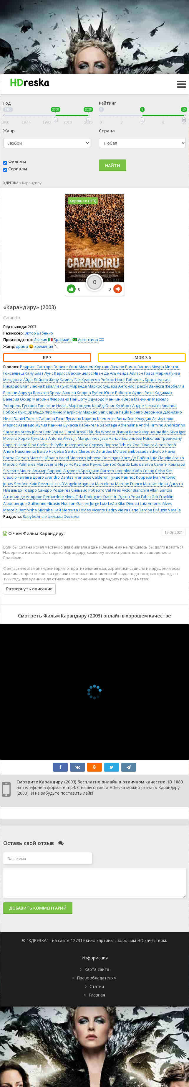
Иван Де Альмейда (111, 373)
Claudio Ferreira (17, 477)
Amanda (169, 405)
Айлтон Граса (142, 373)
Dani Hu (110, 496)
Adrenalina (128, 425)
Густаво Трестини (38, 405)
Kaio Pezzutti (41, 483)
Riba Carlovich (41, 444)
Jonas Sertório (16, 483)
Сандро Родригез (54, 490)
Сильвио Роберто (88, 490)
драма (22, 346)
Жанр (9, 131)
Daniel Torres (26, 418)
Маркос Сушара (102, 386)
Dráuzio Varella (167, 510)
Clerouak (87, 451)
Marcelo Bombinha (20, 510)
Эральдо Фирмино (44, 412)
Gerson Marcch (29, 457)
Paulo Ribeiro (131, 412)
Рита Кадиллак (159, 392)
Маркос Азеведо (18, 425)
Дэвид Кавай (128, 431)
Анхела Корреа (76, 392)
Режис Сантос (103, 464)
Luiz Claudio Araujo (167, 457)
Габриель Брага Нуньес (148, 379)
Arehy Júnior (31, 431)
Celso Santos (66, 451)
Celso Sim (164, 470)
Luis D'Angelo (65, 483)
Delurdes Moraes (111, 451)
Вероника (153, 412)
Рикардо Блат (16, 386)
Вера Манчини (137, 399)
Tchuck (125, 444)
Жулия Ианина (48, 425)
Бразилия (63, 339)
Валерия (11, 399)
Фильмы (17, 161)
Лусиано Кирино (80, 418)
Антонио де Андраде (22, 496)
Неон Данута (170, 483)
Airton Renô (165, 444)
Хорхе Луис (28, 438)
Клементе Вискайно (116, 418)
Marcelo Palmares (19, 464)
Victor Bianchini (135, 490)
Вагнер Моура (150, 366)
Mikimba (45, 510)
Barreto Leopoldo (116, 470)
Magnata (86, 483)
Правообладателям (97, 978)
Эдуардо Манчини (105, 399)
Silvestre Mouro (17, 470)
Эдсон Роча (129, 496)
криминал (43, 346)
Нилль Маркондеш (73, 405)
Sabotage (108, 425)
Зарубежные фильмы (43, 516)
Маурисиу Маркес (80, 412)
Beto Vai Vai (53, 431)
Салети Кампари (169, 464)
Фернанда (151, 431)
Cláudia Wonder (101, 431)
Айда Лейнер (35, 379)
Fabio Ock (149, 496)
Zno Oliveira (143, 444)
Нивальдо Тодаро (20, 490)
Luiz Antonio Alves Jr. (58, 438)
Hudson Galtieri (75, 503)
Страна (107, 131)
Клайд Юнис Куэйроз (111, 405)
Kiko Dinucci (128, 503)
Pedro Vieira (117, 510)
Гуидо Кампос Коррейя (131, 477)
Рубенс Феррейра (71, 444)
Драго (38, 477)
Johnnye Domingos (103, 457)
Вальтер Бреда (47, 392)
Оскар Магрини (34, 399)
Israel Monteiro (72, 457)
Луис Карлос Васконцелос (68, 373)
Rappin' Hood (15, 444)
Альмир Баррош (47, 470)
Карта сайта (96, 969)
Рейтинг (107, 103)
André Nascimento (19, 451)
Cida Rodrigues (88, 496)
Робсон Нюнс (113, 379)
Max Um (150, 483)
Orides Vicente (92, 510)
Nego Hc (65, 464)
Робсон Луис (14, 412)
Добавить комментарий (38, 908)
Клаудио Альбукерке (155, 418)
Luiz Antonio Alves (156, 503)
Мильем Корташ (94, 366)
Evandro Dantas (59, 477)
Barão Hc (45, 451)
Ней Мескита (66, 510)
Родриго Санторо (36, 366)
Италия (40, 339)
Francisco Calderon (91, 477)
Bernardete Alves (58, 496)
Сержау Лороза (103, 444)
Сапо (133, 510)
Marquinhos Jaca (93, 438)
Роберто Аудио (129, 392)
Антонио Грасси (133, 386)
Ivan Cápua (108, 412)
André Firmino (151, 425)
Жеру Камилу (61, 379)
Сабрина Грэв (51, 418)
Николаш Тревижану (162, 438)
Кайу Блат (34, 373)
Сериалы (17, 169)
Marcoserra (47, 464)
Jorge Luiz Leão (103, 503)
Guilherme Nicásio (44, 503)
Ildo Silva (170, 431)
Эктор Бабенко (38, 333)
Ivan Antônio (164, 477)
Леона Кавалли (44, 386)
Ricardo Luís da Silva (135, 464)
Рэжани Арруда (17, 392)
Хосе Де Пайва (135, 457)
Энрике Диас (66, 366)
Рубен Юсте (103, 392)
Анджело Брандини (81, 470)
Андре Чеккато (146, 405)
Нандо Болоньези (125, 438)
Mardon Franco (128, 483)
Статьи (96, 986)
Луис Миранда (73, 386)
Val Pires (113, 490)
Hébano (51, 457)
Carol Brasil (75, 431)
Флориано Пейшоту (68, 399)
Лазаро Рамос (123, 366)
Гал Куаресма (87, 379)
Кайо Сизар (143, 470)
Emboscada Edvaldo (146, 451)
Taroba (145, 510)
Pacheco (81, 464)
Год (7, 103)
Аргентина (88, 339)
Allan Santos (161, 490)
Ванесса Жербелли (166, 386)
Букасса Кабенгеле (81, 425)
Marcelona (104, 483)
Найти (112, 165)
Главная (97, 995)
